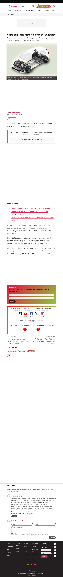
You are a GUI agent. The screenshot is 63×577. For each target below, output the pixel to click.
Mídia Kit (9, 555)
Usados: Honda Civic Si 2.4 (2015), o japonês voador (30, 208)
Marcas (17, 548)
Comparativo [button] (19, 10)
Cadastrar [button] (12, 301)
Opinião (34, 546)
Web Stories (35, 557)
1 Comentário (12, 119)
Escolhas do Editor (35, 550)
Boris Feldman (14, 112)
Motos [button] (47, 10)
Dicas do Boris (13, 14)
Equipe (8, 549)
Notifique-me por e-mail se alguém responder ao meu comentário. (31, 534)
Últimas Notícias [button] (30, 10)
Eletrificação (26, 560)
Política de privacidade (32, 575)
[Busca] (26, 6)
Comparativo (19, 551)
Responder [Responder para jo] (14, 516)
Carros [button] (10, 10)
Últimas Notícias (12, 351)
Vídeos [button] (40, 10)
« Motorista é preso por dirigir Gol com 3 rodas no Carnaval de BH (18, 341)
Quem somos (10, 546)
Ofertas (34, 560)
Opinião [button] (54, 10)
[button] (33, 6)
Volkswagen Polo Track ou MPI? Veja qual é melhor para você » (44, 341)
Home (8, 14)
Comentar (52, 537)
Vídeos (25, 557)
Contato (9, 552)
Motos (25, 551)
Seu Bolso (34, 554)
